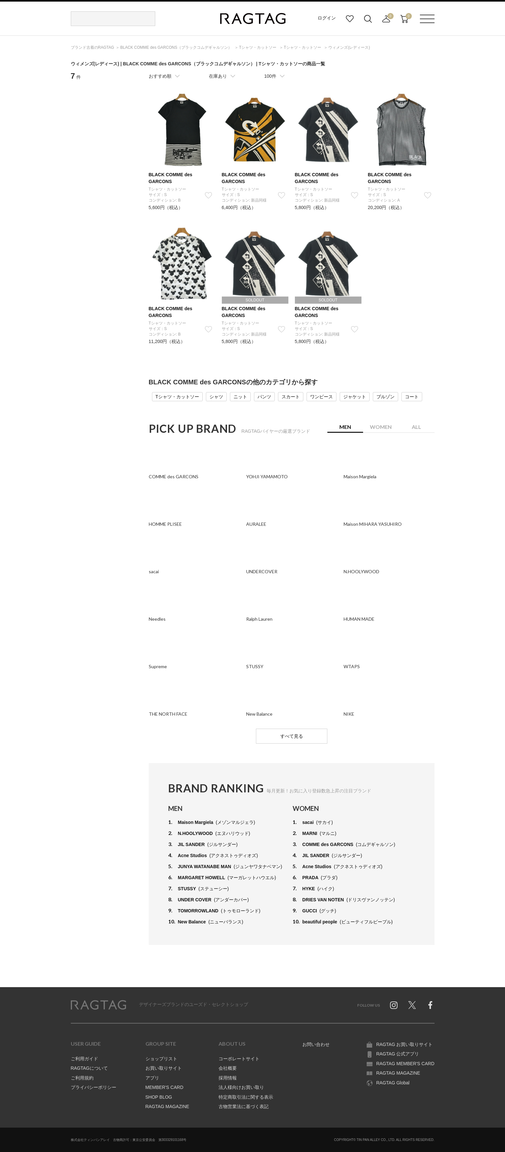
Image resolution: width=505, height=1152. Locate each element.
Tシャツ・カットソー (177, 396)
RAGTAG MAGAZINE (167, 1106)
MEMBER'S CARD (164, 1087)
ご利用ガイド (84, 1058)
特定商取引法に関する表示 (246, 1097)
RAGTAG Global (393, 1082)
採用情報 (228, 1077)
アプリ (152, 1077)
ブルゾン (385, 396)
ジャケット (354, 396)
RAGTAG (98, 1005)
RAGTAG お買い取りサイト (404, 1044)
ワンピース (321, 396)
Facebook (430, 1005)
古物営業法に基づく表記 (244, 1106)
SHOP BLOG (158, 1097)
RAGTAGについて (89, 1068)
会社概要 (228, 1068)
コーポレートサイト (239, 1058)
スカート (291, 396)
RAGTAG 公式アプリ (397, 1053)
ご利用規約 (82, 1077)
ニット (240, 396)
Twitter (412, 1005)
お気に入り (350, 19)
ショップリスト (161, 1058)
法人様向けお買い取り (241, 1087)
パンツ (264, 396)
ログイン (327, 17)
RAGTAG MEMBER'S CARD (405, 1063)
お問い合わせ (316, 1044)
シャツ (216, 396)
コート (412, 396)
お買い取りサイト (163, 1068)
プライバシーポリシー (93, 1087)
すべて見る (291, 736)
